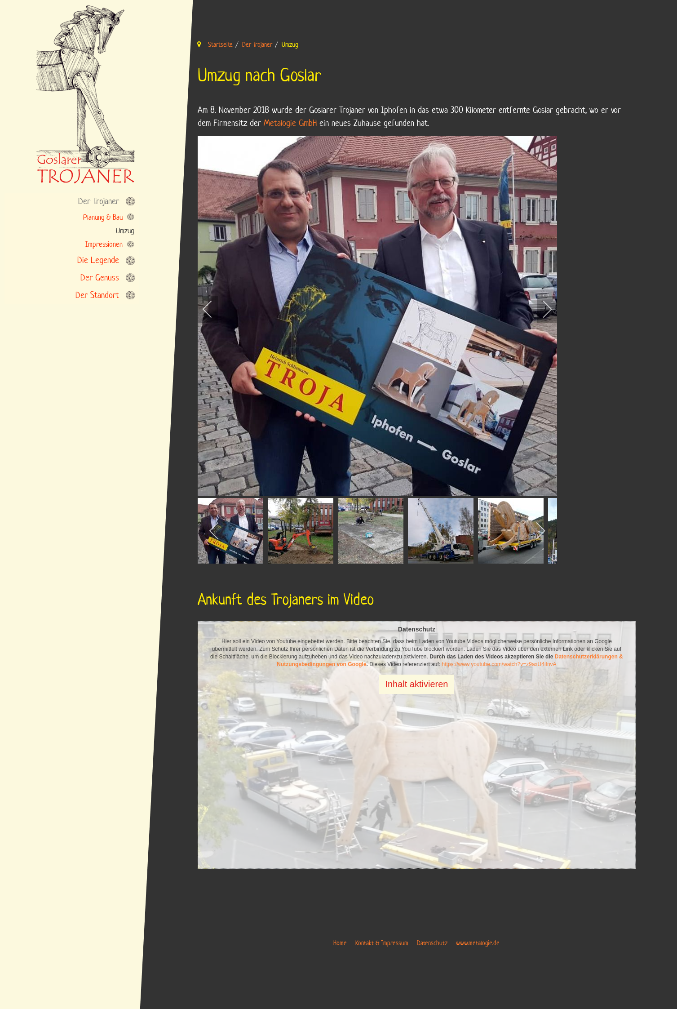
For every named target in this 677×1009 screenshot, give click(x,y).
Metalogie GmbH (290, 123)
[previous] (213, 309)
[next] (541, 309)
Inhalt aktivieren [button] (416, 684)
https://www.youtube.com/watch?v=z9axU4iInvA (499, 664)
